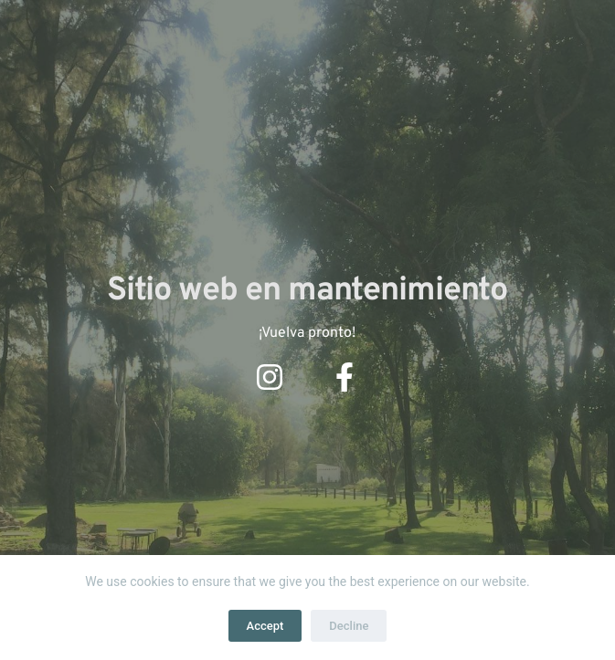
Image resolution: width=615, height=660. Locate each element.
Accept (265, 626)
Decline (348, 626)
